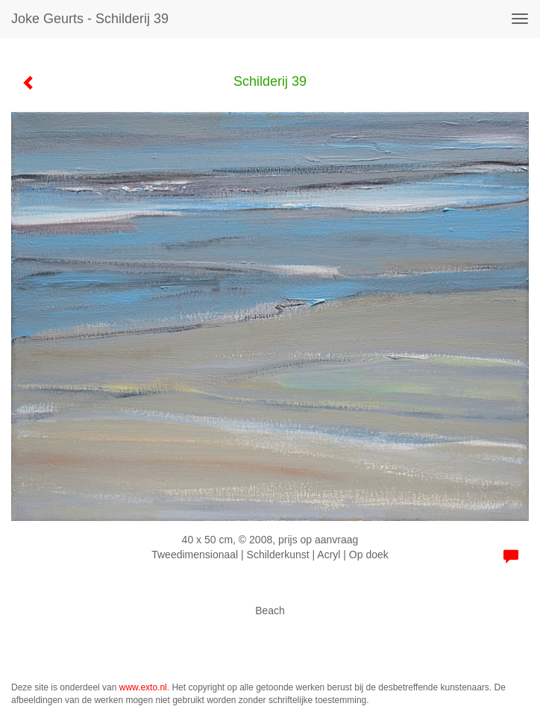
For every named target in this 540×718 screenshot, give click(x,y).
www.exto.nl (143, 687)
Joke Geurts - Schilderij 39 (90, 18)
